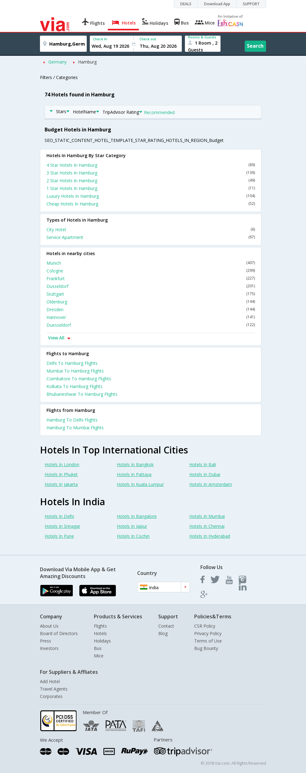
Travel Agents (54, 689)
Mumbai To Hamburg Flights (75, 371)
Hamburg (87, 62)
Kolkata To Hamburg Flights (74, 386)
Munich (150, 263)
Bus (98, 648)
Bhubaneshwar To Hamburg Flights (81, 394)
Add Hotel (50, 681)
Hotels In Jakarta (61, 484)
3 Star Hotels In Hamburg (150, 173)
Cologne (150, 271)
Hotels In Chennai (207, 526)
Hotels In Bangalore (137, 516)
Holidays (102, 641)
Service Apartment (150, 237)
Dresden (150, 309)
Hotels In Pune (59, 536)
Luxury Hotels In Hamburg (150, 196)
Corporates (51, 696)
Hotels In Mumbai (207, 516)
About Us (49, 626)
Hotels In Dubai (204, 474)
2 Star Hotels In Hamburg (150, 180)
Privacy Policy (207, 633)
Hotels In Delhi (59, 516)
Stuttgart (150, 294)
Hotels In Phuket (61, 474)
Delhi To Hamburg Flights (72, 363)
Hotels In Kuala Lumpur (140, 484)
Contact (166, 626)
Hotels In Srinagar (62, 526)
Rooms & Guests (202, 37)
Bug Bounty (206, 648)
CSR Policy (204, 626)
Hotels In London (62, 464)
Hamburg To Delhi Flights (72, 420)
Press (45, 641)
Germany (57, 62)
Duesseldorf (150, 325)
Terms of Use (208, 641)
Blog (163, 633)
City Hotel (150, 229)
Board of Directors (59, 633)
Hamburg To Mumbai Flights (75, 428)
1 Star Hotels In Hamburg (150, 188)
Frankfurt (150, 278)
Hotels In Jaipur (132, 526)
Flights (100, 626)
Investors (49, 648)
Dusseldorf (150, 286)
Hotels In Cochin (133, 536)
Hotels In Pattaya (134, 474)
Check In (100, 39)
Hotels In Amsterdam (210, 484)
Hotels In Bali (202, 464)
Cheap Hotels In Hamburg (150, 204)
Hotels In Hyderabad (209, 536)
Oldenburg (150, 302)
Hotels (100, 633)
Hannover (150, 317)
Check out (147, 39)
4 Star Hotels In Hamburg (150, 165)
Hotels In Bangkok (135, 464)
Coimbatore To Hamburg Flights (78, 379)
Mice (98, 656)
